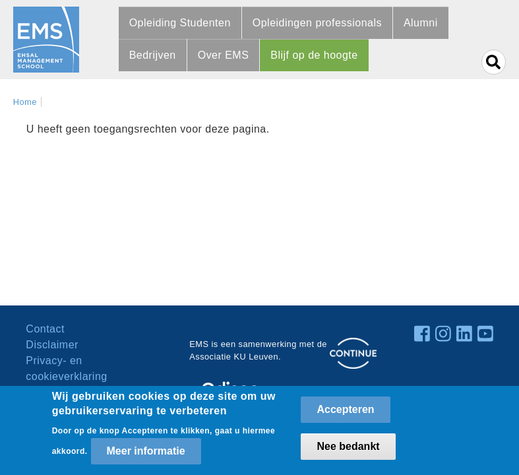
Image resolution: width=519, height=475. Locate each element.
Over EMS (223, 55)
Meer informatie (146, 454)
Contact (45, 328)
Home (25, 102)
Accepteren (345, 413)
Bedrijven (152, 55)
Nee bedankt (348, 450)
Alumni (421, 22)
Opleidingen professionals (317, 22)
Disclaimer (52, 344)
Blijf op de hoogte (313, 55)
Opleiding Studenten (180, 22)
